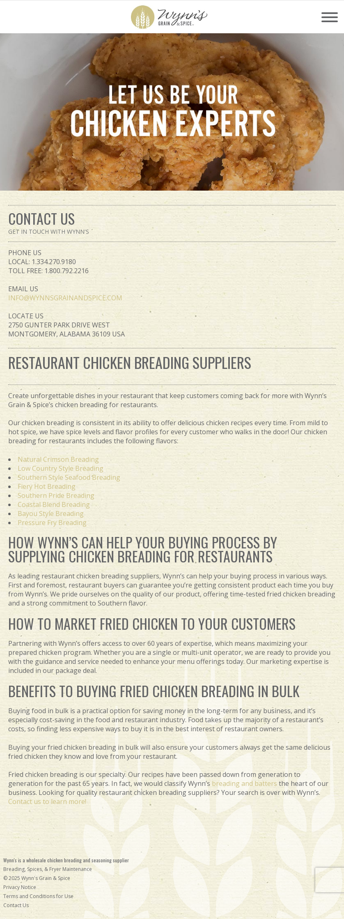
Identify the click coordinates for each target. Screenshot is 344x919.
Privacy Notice (19, 887)
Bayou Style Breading (51, 513)
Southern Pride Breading (56, 495)
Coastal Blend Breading (54, 504)
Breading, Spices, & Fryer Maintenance (47, 869)
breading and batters (244, 783)
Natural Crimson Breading (58, 459)
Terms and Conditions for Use (38, 896)
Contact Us (16, 905)
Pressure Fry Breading (52, 522)
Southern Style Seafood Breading (69, 477)
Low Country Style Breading (60, 468)
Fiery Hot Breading (47, 486)
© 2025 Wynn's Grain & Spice (36, 878)
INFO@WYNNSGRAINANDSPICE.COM (65, 297)
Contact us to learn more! (47, 801)
